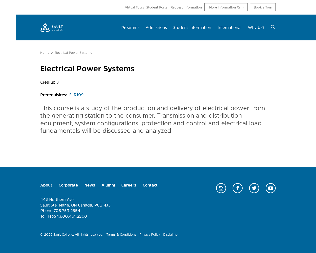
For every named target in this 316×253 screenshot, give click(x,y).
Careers (128, 185)
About (46, 185)
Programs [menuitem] (130, 27)
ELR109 (76, 95)
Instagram (221, 188)
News (89, 185)
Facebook (238, 188)
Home (44, 52)
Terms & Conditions (121, 234)
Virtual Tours (134, 7)
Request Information (186, 7)
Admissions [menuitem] (156, 27)
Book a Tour (263, 7)
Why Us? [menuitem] (256, 27)
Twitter (254, 188)
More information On (225, 7)
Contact (150, 185)
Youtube (271, 188)
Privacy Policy (149, 234)
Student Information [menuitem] (192, 27)
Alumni (108, 185)
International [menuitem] (229, 27)
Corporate (68, 185)
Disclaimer (171, 234)
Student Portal (157, 7)
